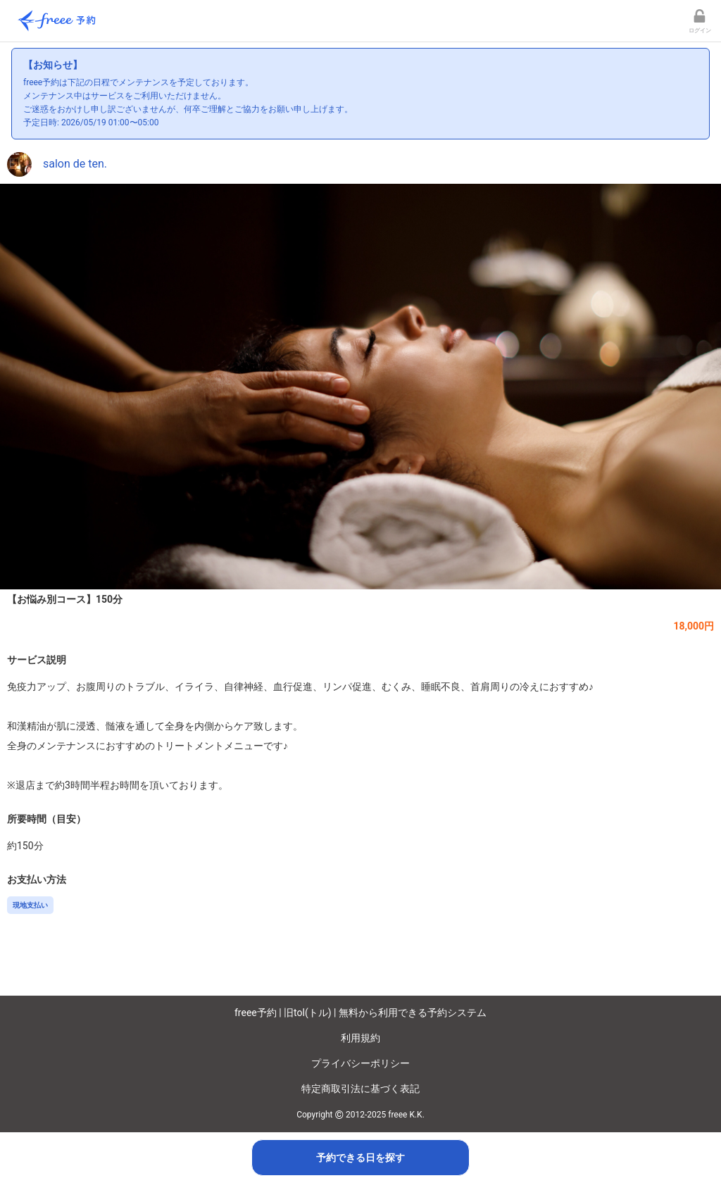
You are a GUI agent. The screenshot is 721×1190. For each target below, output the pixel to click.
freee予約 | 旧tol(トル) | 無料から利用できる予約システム (360, 1012)
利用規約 (360, 1038)
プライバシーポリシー (360, 1063)
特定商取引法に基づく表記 (360, 1088)
